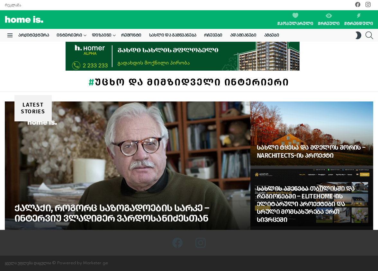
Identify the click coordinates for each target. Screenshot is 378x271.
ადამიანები (243, 35)
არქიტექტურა (33, 35)
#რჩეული (329, 19)
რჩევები (213, 35)
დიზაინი (102, 36)
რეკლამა (13, 5)
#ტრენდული (358, 19)
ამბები (271, 35)
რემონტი (131, 35)
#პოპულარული (295, 19)
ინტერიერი (69, 36)
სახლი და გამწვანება (172, 35)
